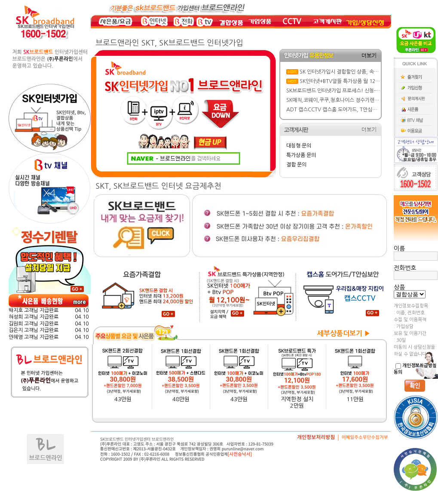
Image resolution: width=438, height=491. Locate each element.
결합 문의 (296, 164)
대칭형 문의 (298, 145)
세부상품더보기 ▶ (344, 333)
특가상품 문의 (301, 155)
